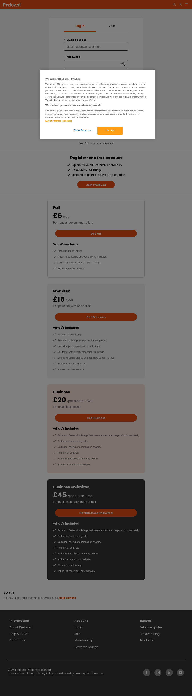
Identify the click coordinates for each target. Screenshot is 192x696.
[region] (97, 104)
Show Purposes (82, 130)
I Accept (109, 130)
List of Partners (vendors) (58, 121)
